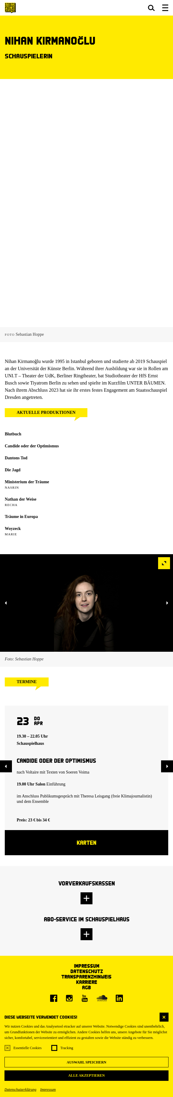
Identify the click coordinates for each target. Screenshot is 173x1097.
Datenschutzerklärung (20, 1089)
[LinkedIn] (119, 998)
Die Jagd (13, 470)
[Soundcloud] (102, 998)
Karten (86, 842)
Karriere (86, 982)
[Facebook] (53, 998)
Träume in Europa (21, 516)
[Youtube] (84, 998)
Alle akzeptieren (86, 1075)
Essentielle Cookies (27, 1048)
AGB (86, 987)
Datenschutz (86, 971)
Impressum (48, 1089)
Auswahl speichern (86, 1062)
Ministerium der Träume (27, 482)
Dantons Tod (16, 458)
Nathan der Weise (20, 499)
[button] (151, 7)
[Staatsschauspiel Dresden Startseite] (10, 8)
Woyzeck (13, 528)
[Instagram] (69, 998)
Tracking (66, 1048)
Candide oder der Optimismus (32, 446)
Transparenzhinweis (86, 976)
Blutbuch (13, 434)
